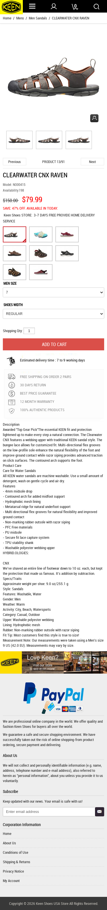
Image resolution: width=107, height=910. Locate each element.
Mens (20, 18)
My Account (11, 880)
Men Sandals (38, 18)
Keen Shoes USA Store (52, 903)
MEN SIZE (10, 283)
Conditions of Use (15, 852)
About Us (9, 842)
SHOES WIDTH (13, 304)
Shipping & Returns (16, 861)
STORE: (18, 215)
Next (92, 161)
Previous (14, 161)
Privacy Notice (13, 871)
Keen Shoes (12, 215)
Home (7, 18)
